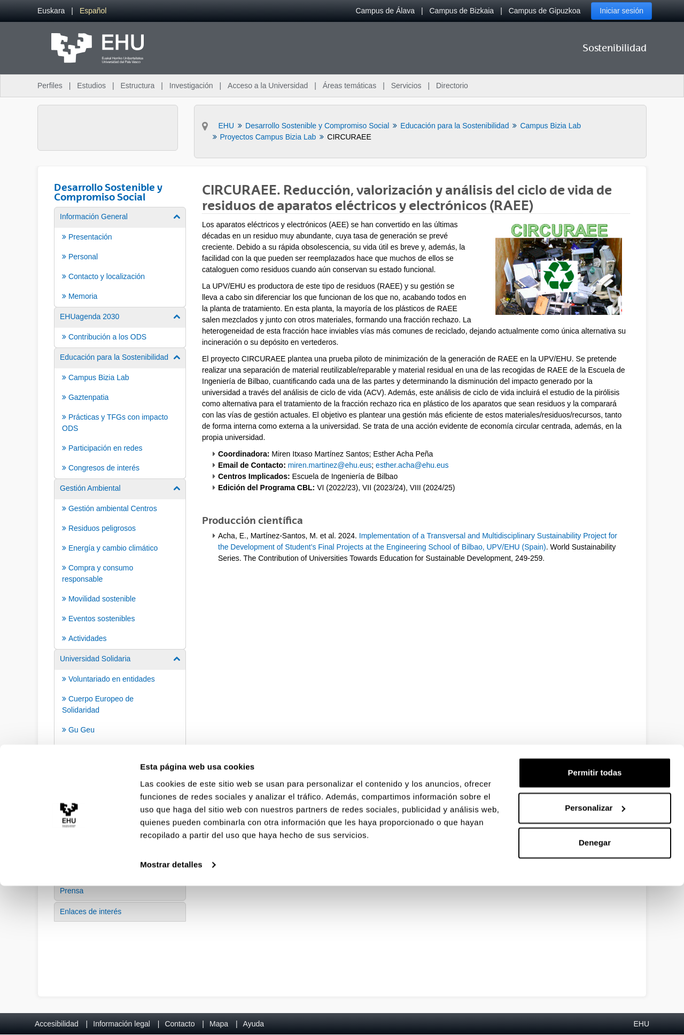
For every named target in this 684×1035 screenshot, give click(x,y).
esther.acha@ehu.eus (412, 465)
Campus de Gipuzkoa (545, 10)
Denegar (595, 992)
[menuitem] (51, 11)
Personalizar (595, 957)
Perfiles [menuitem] (50, 85)
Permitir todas (595, 922)
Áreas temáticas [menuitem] (349, 85)
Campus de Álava (385, 10)
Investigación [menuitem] (191, 85)
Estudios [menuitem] (91, 85)
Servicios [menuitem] (406, 85)
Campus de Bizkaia (462, 10)
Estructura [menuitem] (137, 85)
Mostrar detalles (171, 1013)
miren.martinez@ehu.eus (330, 465)
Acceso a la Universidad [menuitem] (268, 85)
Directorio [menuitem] (452, 85)
